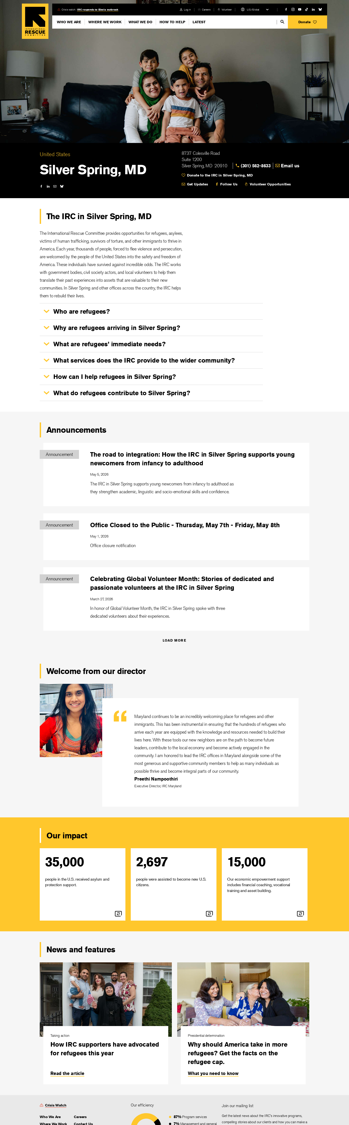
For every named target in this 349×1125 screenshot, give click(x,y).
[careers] (204, 9)
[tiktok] (306, 9)
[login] (185, 9)
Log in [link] (187, 9)
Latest (199, 22)
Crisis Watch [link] (55, 1105)
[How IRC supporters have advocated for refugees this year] (106, 1023)
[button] (307, 22)
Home (35, 21)
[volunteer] (224, 9)
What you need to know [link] (213, 1073)
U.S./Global (253, 9)
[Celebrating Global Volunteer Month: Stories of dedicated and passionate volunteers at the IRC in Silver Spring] (176, 599)
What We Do (140, 22)
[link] (256, 166)
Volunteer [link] (227, 9)
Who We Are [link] (50, 1117)
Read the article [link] (67, 1073)
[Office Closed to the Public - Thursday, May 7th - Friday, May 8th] (176, 536)
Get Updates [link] (197, 184)
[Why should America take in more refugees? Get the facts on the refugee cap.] (243, 1023)
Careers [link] (206, 9)
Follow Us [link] (228, 184)
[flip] (118, 913)
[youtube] (299, 9)
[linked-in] (313, 9)
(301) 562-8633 (256, 165)
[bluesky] (320, 9)
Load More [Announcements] (175, 640)
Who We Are (69, 22)
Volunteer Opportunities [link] (270, 184)
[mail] (54, 186)
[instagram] (293, 9)
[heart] (245, 175)
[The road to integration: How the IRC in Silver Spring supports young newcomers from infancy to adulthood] (176, 474)
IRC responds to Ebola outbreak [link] (97, 9)
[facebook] (286, 9)
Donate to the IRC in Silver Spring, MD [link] (220, 175)
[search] (282, 22)
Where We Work (104, 22)
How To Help (172, 22)
